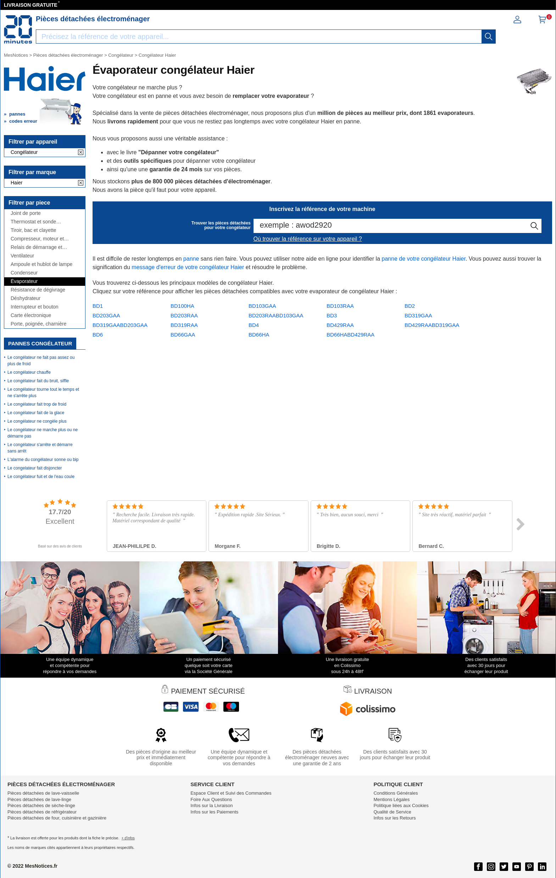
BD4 (254, 325)
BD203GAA (106, 315)
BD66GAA (183, 335)
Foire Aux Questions (211, 799)
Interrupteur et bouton (35, 307)
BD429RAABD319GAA (432, 325)
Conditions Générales (395, 793)
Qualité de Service (392, 812)
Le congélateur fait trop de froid (36, 404)
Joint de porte (26, 213)
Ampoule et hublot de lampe (41, 264)
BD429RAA (340, 325)
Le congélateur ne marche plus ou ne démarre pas (42, 433)
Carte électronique (31, 315)
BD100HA (182, 306)
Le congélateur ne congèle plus (37, 421)
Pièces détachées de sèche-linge (41, 805)
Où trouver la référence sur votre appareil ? (308, 239)
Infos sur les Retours (394, 818)
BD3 (332, 315)
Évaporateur (24, 281)
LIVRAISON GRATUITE (30, 5)
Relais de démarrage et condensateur (36, 247)
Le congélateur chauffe (29, 372)
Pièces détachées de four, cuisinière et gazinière (56, 818)
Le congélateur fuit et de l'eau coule (40, 476)
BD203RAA (184, 315)
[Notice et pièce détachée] (18, 29)
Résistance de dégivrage (38, 290)
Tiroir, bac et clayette (33, 230)
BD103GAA (262, 306)
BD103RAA (340, 306)
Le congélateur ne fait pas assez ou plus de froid (40, 360)
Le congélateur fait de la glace (35, 412)
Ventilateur (22, 256)
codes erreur (23, 121)
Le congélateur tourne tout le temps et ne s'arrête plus (43, 392)
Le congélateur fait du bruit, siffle (38, 380)
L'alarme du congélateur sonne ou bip (42, 459)
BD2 (410, 306)
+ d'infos (128, 838)
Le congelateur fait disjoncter (34, 468)
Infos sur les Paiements (214, 812)
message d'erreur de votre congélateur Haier (188, 267)
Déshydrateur (25, 298)
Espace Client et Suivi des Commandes (230, 793)
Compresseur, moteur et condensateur (37, 238)
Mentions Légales (391, 799)
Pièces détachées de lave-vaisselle (43, 793)
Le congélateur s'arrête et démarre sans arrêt (40, 448)
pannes (17, 114)
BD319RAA (184, 325)
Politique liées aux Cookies (400, 805)
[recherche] (489, 36)
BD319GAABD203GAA (120, 325)
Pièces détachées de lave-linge (39, 799)
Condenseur (24, 273)
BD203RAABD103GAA (276, 315)
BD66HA (259, 335)
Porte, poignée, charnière (38, 324)
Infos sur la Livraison (211, 805)
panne (191, 259)
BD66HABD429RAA (350, 335)
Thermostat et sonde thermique (33, 221)
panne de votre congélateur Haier (424, 259)
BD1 (98, 306)
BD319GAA (418, 315)
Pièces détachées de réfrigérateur (42, 812)
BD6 (98, 335)
